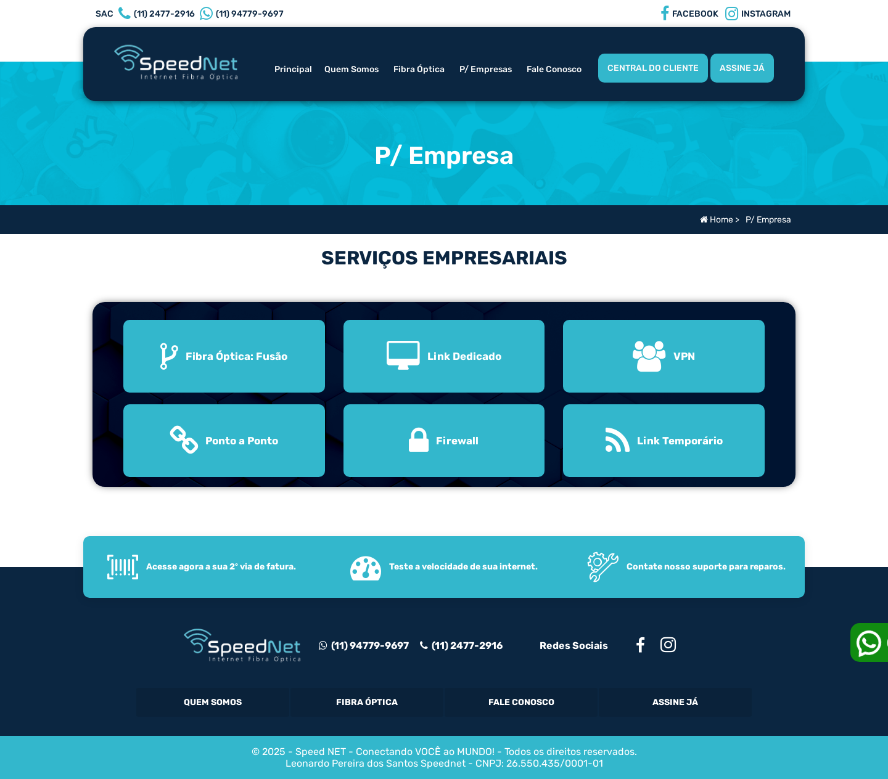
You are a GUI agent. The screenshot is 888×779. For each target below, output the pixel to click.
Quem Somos (351, 69)
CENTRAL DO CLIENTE (653, 68)
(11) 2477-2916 (465, 645)
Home (716, 219)
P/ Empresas (485, 69)
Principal (293, 69)
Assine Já (675, 702)
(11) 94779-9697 (364, 645)
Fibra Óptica (419, 69)
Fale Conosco (554, 69)
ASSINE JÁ (742, 68)
